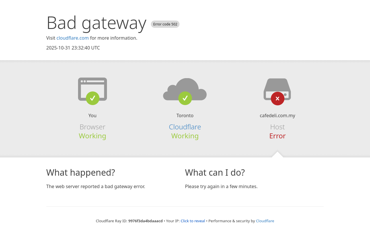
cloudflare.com (72, 38)
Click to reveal (193, 220)
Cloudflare (185, 126)
